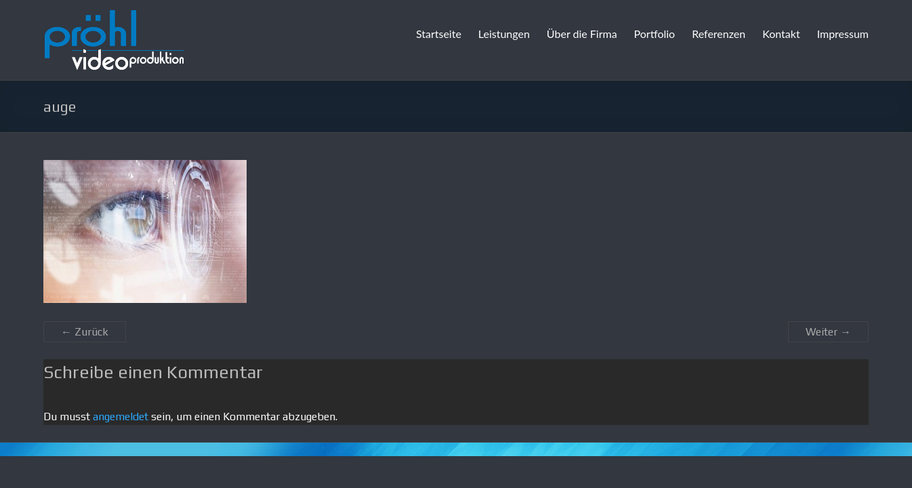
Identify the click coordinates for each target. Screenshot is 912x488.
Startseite (438, 33)
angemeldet (120, 416)
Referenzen (718, 33)
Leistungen (504, 33)
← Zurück (84, 331)
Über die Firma (582, 33)
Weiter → (828, 331)
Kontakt (781, 33)
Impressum (843, 33)
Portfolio (655, 33)
